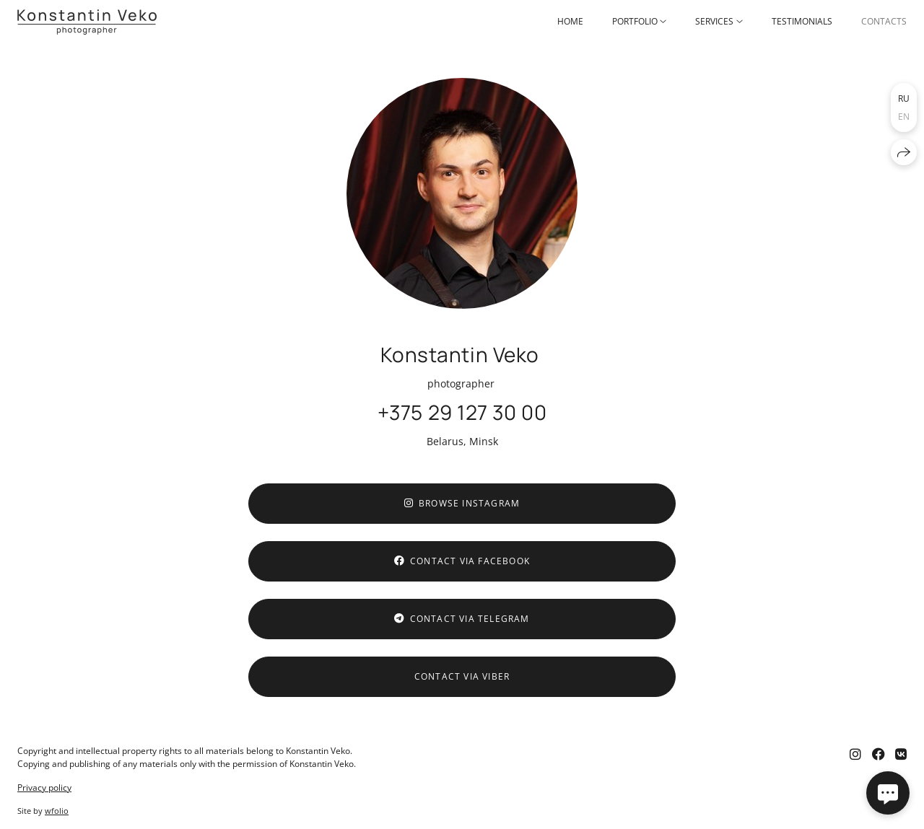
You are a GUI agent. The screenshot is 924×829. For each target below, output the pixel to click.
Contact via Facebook (462, 561)
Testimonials (802, 21)
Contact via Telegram (461, 619)
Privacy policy (44, 787)
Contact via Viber (462, 676)
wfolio (57, 810)
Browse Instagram (462, 503)
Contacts (884, 21)
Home (570, 21)
